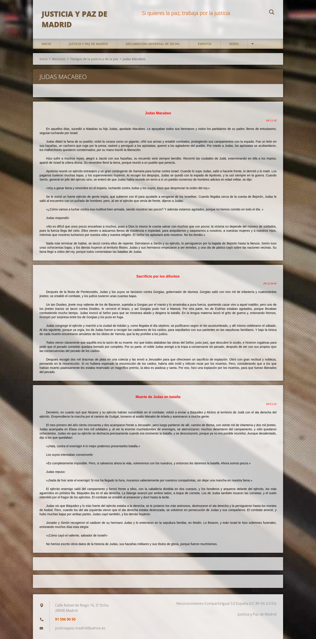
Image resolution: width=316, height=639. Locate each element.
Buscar (271, 13)
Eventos (205, 44)
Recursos (58, 59)
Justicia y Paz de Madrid (88, 44)
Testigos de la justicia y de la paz (94, 59)
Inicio (46, 44)
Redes (234, 44)
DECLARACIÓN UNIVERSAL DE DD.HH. (153, 44)
